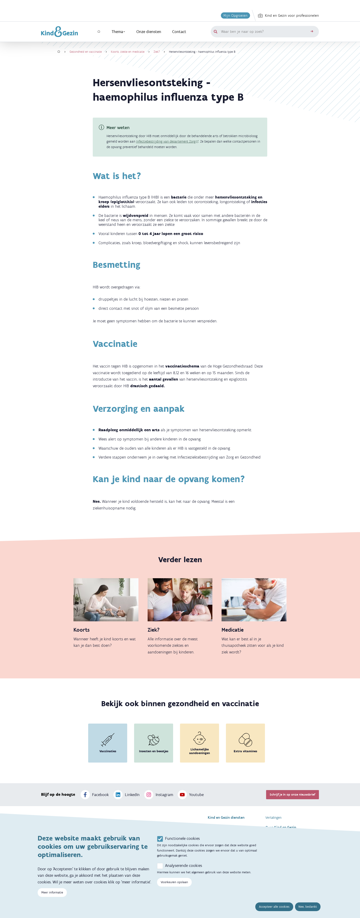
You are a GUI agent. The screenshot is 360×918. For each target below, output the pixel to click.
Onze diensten (148, 31)
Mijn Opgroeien (235, 15)
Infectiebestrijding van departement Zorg (166, 141)
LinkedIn (126, 794)
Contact (179, 31)
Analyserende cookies (183, 865)
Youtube (191, 794)
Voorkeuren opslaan (174, 882)
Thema (118, 31)
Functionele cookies (182, 838)
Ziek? (157, 51)
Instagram (158, 794)
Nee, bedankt (307, 907)
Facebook (95, 794)
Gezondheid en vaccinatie (86, 51)
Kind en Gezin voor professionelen (288, 15)
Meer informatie (52, 893)
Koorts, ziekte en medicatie (127, 51)
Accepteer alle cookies (274, 907)
